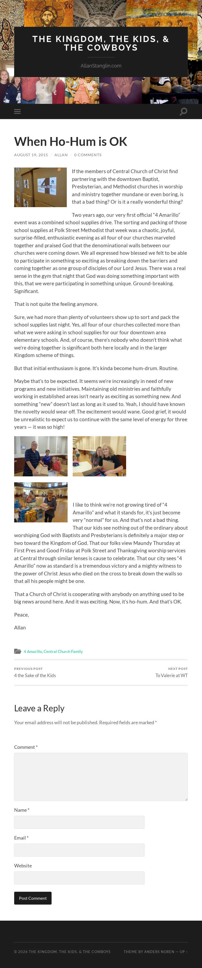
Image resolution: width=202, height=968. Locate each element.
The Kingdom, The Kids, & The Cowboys (101, 43)
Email (21, 838)
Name (21, 810)
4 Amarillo (33, 651)
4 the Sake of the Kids (35, 672)
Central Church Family (63, 651)
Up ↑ (184, 952)
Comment (26, 747)
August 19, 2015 (31, 155)
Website (23, 865)
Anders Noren (159, 952)
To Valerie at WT (172, 672)
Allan (61, 155)
